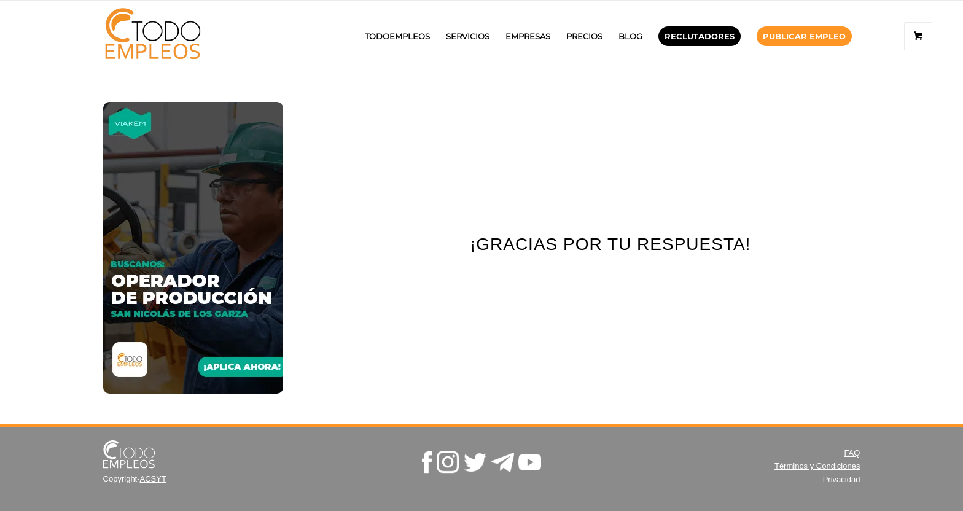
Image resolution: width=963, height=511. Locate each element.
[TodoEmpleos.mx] (165, 36)
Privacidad (841, 479)
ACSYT (153, 478)
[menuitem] (397, 36)
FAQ (852, 453)
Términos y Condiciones (817, 465)
